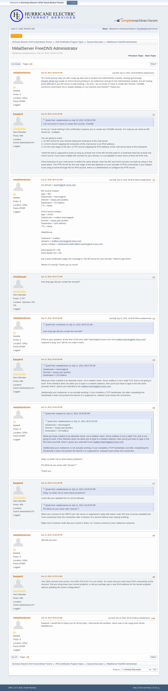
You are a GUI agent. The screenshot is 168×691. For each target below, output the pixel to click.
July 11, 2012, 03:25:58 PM (51, 359)
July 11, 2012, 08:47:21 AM (51, 277)
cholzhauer (19, 276)
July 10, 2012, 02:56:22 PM (51, 73)
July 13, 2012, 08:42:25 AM (51, 618)
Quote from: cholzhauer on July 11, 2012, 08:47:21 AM (69, 325)
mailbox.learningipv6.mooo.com (66, 241)
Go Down (15, 64)
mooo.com (56, 200)
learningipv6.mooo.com (65, 185)
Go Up (14, 657)
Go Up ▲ (156, 688)
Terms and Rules (144, 688)
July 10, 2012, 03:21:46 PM (51, 114)
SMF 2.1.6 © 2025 (15, 688)
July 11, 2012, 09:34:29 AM (51, 318)
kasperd (18, 114)
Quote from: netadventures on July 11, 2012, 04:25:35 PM (70, 489)
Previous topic (135, 56)
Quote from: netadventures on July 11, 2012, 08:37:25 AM (70, 366)
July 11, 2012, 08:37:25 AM (51, 180)
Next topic (150, 56)
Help (135, 688)
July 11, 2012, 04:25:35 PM (51, 407)
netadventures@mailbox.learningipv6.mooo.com (80, 244)
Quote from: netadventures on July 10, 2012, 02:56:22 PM (70, 120)
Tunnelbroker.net (143, 29)
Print (153, 64)
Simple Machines (29, 688)
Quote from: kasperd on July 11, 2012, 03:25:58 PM (67, 413)
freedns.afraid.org (49, 81)
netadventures (21, 72)
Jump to (116, 670)
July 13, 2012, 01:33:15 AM (51, 576)
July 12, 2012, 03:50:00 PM (51, 535)
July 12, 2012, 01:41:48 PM (51, 483)
